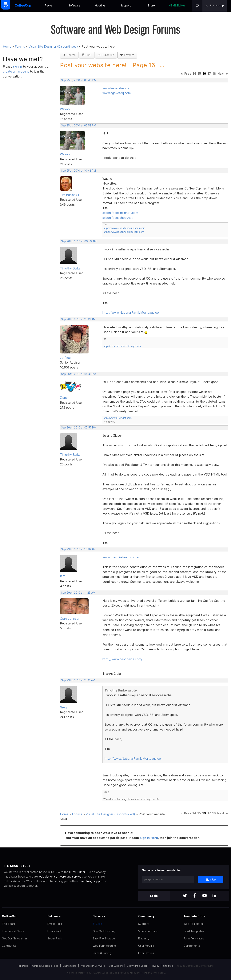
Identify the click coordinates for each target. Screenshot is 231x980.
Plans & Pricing (102, 953)
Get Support (116, 965)
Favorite (127, 55)
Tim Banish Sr (69, 195)
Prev (187, 73)
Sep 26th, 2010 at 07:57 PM (78, 427)
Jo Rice (65, 358)
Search (69, 55)
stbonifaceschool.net (117, 218)
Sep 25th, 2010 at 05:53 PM (78, 125)
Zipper (64, 398)
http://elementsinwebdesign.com (122, 346)
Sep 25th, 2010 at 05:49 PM (78, 80)
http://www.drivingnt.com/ (117, 417)
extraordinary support (89, 881)
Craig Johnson (70, 618)
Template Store (194, 916)
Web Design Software (93, 965)
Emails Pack (54, 923)
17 (209, 73)
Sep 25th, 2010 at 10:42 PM (78, 170)
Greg (63, 707)
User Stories (146, 953)
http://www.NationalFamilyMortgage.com (131, 312)
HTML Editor (177, 5)
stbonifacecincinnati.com (120, 213)
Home (7, 46)
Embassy (143, 938)
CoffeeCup (9, 916)
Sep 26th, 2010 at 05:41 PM (78, 374)
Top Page (23, 965)
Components (192, 945)
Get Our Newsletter (14, 938)
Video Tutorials (147, 931)
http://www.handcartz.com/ (122, 659)
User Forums (146, 945)
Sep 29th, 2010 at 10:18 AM (78, 549)
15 (199, 73)
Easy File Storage (104, 938)
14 (194, 73)
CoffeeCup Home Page (45, 965)
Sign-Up (210, 879)
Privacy (155, 965)
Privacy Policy (128, 972)
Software (74, 5)
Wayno (65, 109)
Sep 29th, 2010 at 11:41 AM (78, 680)
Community (146, 916)
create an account (16, 71)
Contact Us (9, 945)
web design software (52, 876)
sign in (18, 66)
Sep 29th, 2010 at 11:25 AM (78, 592)
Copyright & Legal (137, 965)
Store (151, 5)
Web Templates (194, 923)
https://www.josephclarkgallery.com (123, 231)
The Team (8, 923)
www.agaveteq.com (116, 93)
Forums (20, 46)
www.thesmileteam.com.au (121, 557)
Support (125, 5)
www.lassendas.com (116, 88)
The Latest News (13, 931)
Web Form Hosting (104, 945)
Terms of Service (150, 972)
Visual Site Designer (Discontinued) (53, 46)
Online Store (69, 965)
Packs (48, 5)
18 (214, 73)
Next (221, 73)
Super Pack (54, 938)
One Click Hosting (104, 931)
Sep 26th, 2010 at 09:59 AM (79, 241)
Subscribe (106, 55)
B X (62, 576)
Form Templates (194, 938)
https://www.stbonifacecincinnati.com (124, 228)
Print (87, 55)
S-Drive (97, 923)
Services (99, 916)
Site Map (168, 965)
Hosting (100, 5)
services (77, 876)
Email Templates (194, 931)
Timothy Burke (70, 268)
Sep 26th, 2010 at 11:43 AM (78, 319)
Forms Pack (54, 931)
